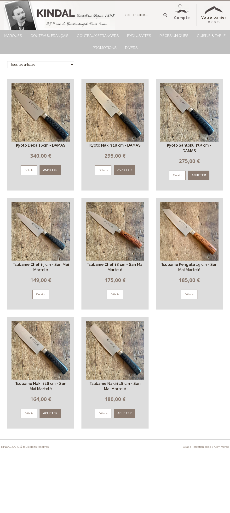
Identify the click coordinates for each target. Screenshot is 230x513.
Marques (13, 36)
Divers (131, 48)
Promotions (104, 48)
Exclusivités (139, 36)
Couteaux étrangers (98, 36)
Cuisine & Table (211, 36)
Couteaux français (49, 36)
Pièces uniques (174, 36)
